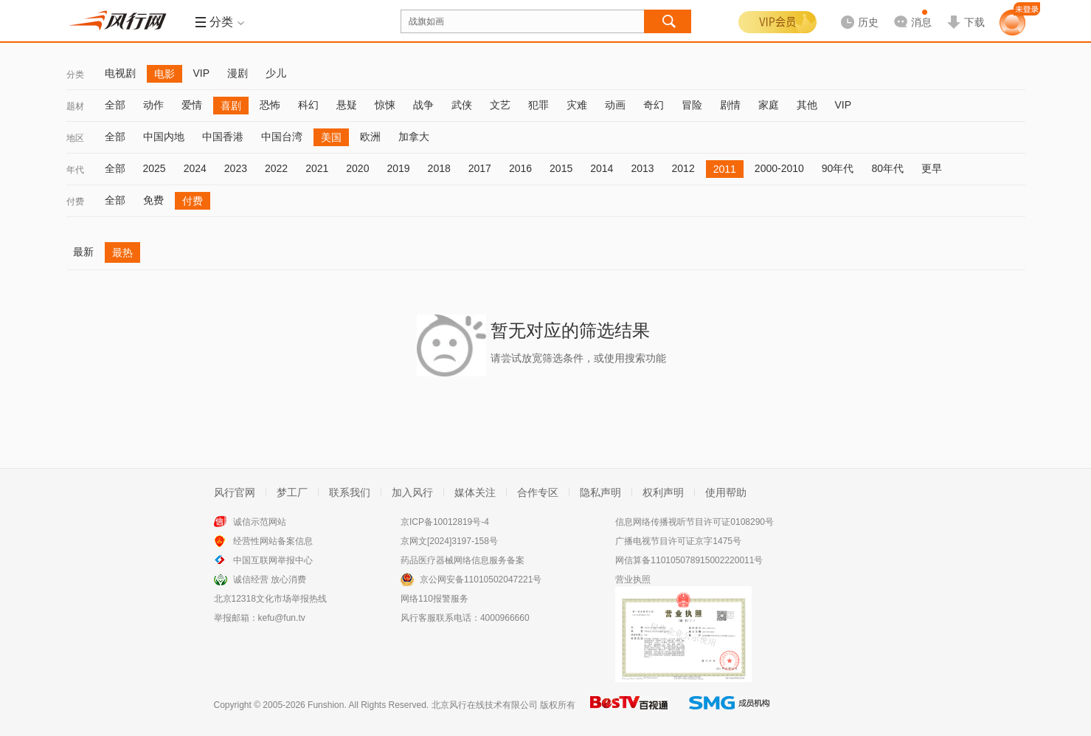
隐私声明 (600, 492)
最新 (83, 252)
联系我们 (349, 492)
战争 (423, 105)
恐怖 (270, 105)
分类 (75, 74)
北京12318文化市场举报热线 (270, 599)
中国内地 (163, 136)
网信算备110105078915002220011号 (689, 560)
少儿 (276, 73)
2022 (276, 168)
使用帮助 (726, 492)
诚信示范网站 (259, 522)
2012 (683, 168)
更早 (931, 168)
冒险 (692, 105)
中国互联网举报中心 (273, 560)
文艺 (500, 105)
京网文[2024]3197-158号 (449, 541)
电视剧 (120, 73)
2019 (398, 168)
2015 (561, 168)
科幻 (308, 105)
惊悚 (385, 105)
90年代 (838, 168)
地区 (75, 138)
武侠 (461, 105)
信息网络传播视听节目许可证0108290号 (694, 522)
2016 (520, 168)
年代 (75, 170)
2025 (154, 168)
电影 (164, 74)
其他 (807, 105)
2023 (235, 168)
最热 (122, 252)
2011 (724, 169)
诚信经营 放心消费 (269, 579)
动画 (615, 105)
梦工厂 (292, 492)
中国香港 (222, 136)
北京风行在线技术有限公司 (485, 705)
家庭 (768, 105)
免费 (153, 200)
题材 (75, 106)
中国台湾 (281, 136)
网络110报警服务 (434, 599)
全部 (115, 105)
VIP (201, 73)
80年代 (887, 168)
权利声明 (663, 492)
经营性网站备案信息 (273, 541)
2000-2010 (779, 168)
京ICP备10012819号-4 (445, 522)
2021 (316, 168)
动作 (153, 105)
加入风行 (412, 492)
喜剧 (231, 105)
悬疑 (346, 105)
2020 (357, 168)
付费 (75, 201)
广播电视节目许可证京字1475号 (678, 541)
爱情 (191, 105)
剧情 (730, 105)
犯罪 (538, 105)
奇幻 (653, 105)
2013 (642, 168)
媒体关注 (475, 492)
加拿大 (413, 136)
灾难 (577, 105)
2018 (439, 168)
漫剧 (237, 73)
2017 (479, 168)
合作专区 (537, 492)
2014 (601, 168)
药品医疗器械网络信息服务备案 (462, 560)
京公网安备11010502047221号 (480, 579)
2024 (195, 168)
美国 (331, 137)
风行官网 (234, 492)
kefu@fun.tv (281, 618)
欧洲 (370, 136)
